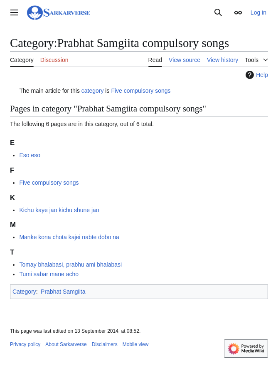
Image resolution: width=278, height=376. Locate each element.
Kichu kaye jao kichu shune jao (59, 210)
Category (24, 291)
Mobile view (136, 344)
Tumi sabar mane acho (49, 274)
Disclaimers (105, 344)
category (92, 90)
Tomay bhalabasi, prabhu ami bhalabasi (70, 264)
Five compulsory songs (140, 90)
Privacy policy (25, 344)
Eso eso (29, 155)
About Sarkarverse (65, 344)
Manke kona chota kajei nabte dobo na (69, 237)
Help (256, 75)
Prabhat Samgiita (63, 291)
